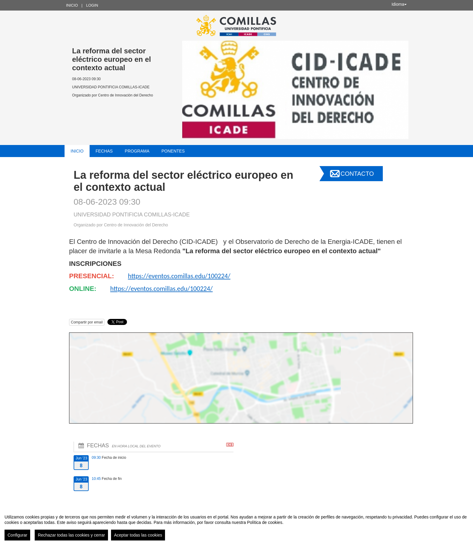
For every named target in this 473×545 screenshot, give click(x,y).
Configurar (17, 535)
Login (92, 5)
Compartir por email (87, 322)
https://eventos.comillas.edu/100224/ (179, 276)
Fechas (104, 151)
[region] (236, 525)
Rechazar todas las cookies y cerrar (71, 535)
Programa (137, 151)
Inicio (72, 5)
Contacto (357, 173)
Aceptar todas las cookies (138, 535)
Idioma (399, 4)
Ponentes (173, 151)
